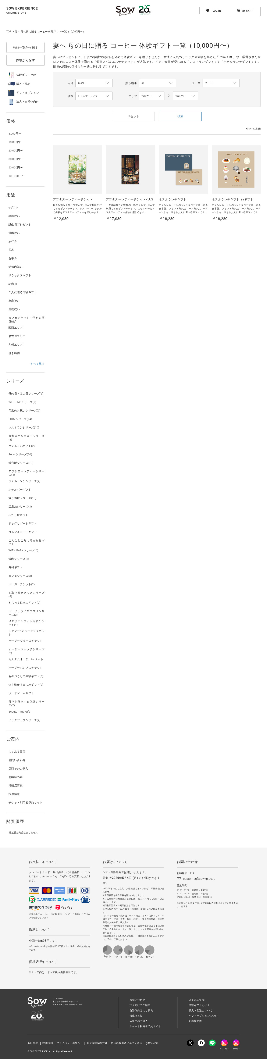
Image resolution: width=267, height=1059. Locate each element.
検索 (180, 116)
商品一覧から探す (25, 47)
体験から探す (25, 60)
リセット (133, 116)
